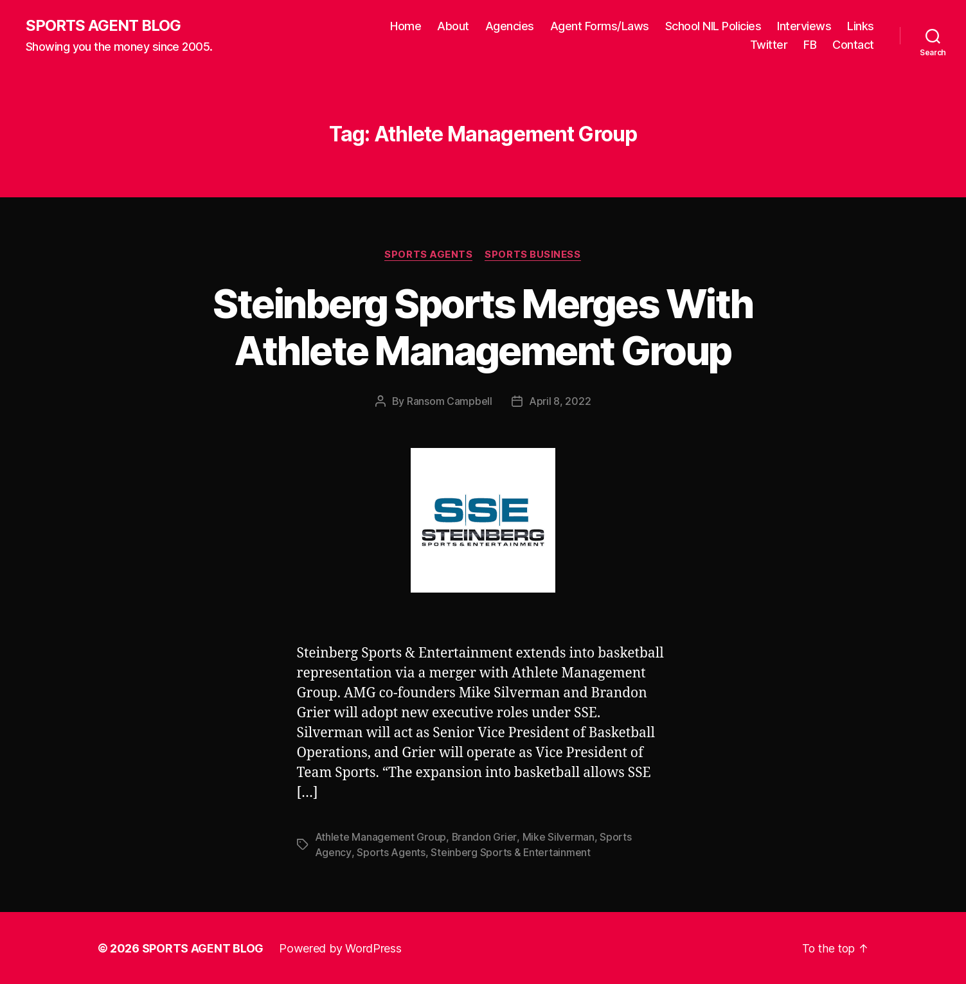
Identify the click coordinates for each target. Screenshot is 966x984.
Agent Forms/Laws (599, 26)
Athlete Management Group (381, 836)
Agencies (509, 26)
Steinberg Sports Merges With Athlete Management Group (483, 327)
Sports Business (533, 254)
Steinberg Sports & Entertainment (510, 852)
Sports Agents (428, 254)
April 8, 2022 (560, 401)
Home (405, 26)
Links (860, 26)
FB (809, 45)
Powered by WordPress (340, 947)
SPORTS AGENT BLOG (103, 25)
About (453, 26)
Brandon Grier (484, 836)
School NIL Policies (713, 26)
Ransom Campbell (449, 401)
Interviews (804, 26)
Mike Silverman (558, 836)
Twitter (769, 45)
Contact (853, 45)
